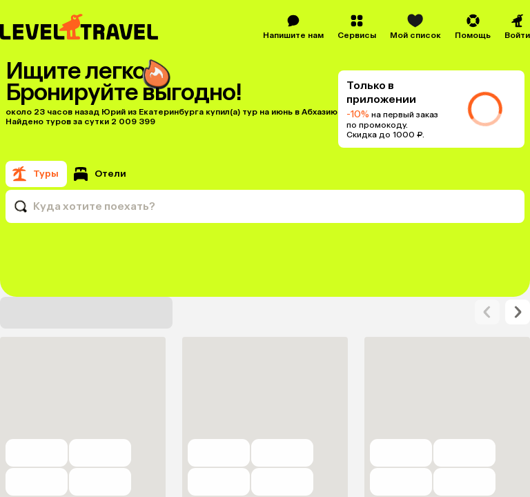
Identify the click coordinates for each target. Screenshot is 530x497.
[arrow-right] (487, 367)
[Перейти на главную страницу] (79, 27)
